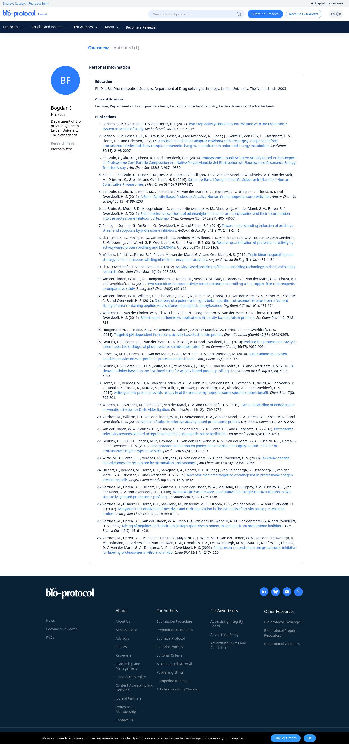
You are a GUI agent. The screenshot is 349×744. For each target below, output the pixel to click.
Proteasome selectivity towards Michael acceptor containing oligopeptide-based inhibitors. (198, 431)
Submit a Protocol (265, 14)
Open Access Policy (131, 677)
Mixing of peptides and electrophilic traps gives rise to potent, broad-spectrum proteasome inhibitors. (203, 525)
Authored (126, 48)
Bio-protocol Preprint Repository (281, 632)
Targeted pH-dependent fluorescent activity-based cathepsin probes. (168, 334)
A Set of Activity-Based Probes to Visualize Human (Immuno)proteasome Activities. (206, 196)
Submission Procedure (174, 621)
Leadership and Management (128, 666)
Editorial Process (170, 646)
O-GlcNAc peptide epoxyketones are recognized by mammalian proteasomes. (196, 460)
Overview (98, 48)
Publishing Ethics (170, 672)
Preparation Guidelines (175, 630)
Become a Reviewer (141, 27)
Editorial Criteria (169, 655)
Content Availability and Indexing (134, 687)
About (112, 27)
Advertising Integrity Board (226, 623)
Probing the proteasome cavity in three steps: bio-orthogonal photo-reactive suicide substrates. (199, 344)
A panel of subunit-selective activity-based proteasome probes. (190, 421)
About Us (123, 621)
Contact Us (124, 720)
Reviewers (124, 655)
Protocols (13, 26)
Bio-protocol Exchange (282, 622)
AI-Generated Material (174, 663)
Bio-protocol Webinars (282, 643)
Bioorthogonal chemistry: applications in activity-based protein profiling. (198, 317)
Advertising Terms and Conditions (228, 645)
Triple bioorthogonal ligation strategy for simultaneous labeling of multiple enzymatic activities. (198, 257)
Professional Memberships (126, 709)
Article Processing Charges (178, 689)
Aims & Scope (126, 630)
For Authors (86, 26)
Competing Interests (173, 680)
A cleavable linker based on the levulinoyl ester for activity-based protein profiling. (198, 368)
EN (336, 13)
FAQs (50, 637)
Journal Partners (129, 698)
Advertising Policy (224, 634)
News (50, 620)
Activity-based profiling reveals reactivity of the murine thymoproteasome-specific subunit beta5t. (191, 392)
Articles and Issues (49, 26)
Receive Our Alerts (303, 14)
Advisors (122, 638)
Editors (121, 646)
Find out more (285, 738)
